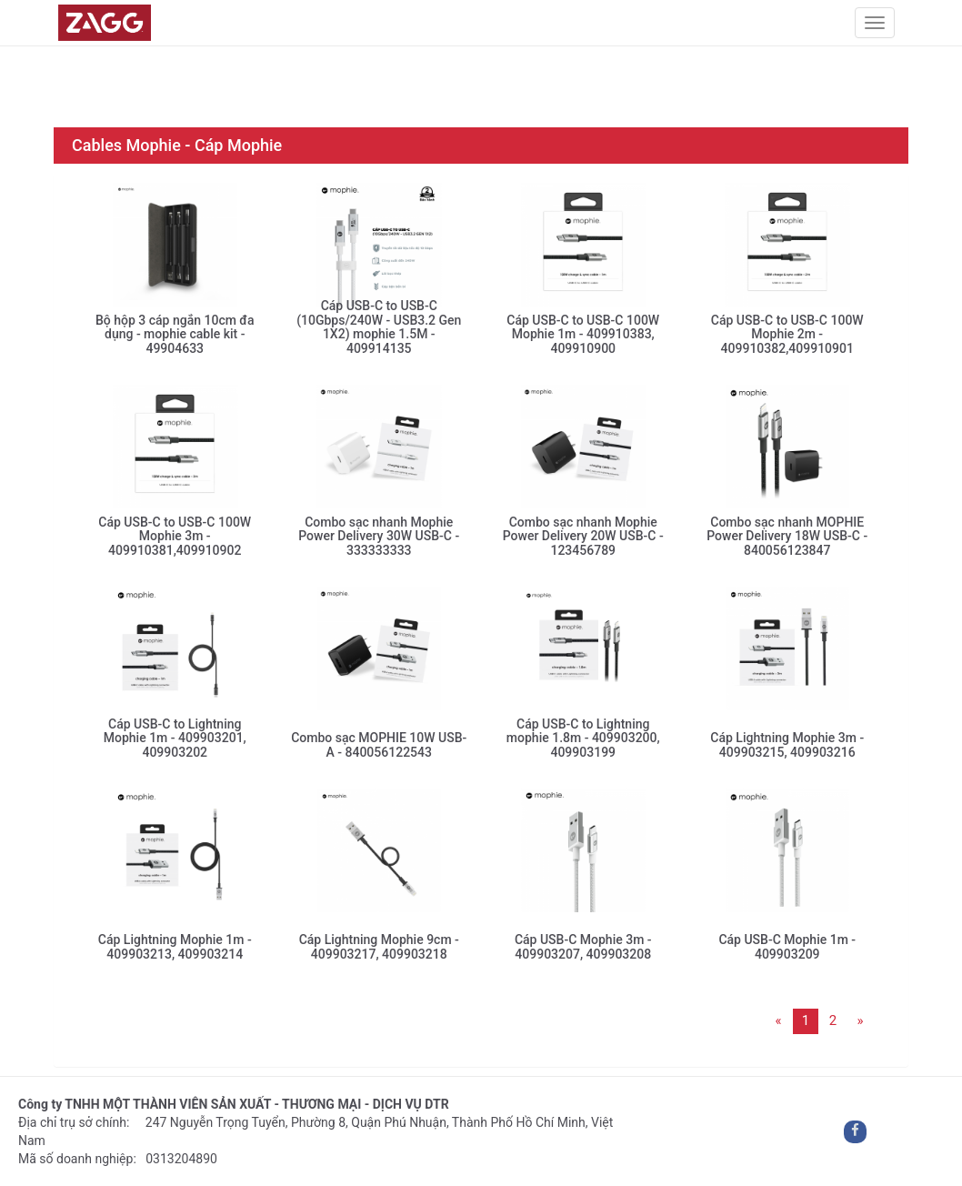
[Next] (860, 1021)
